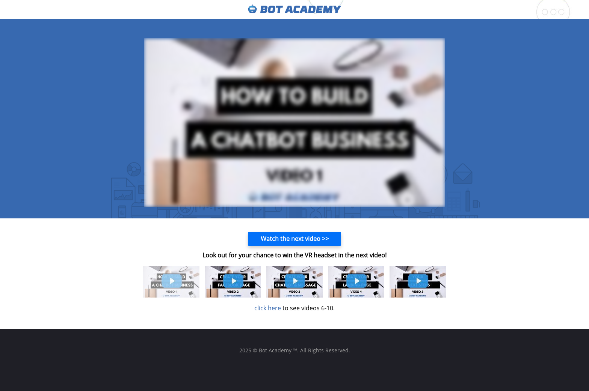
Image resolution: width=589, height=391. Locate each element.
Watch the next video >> (295, 239)
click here (267, 308)
